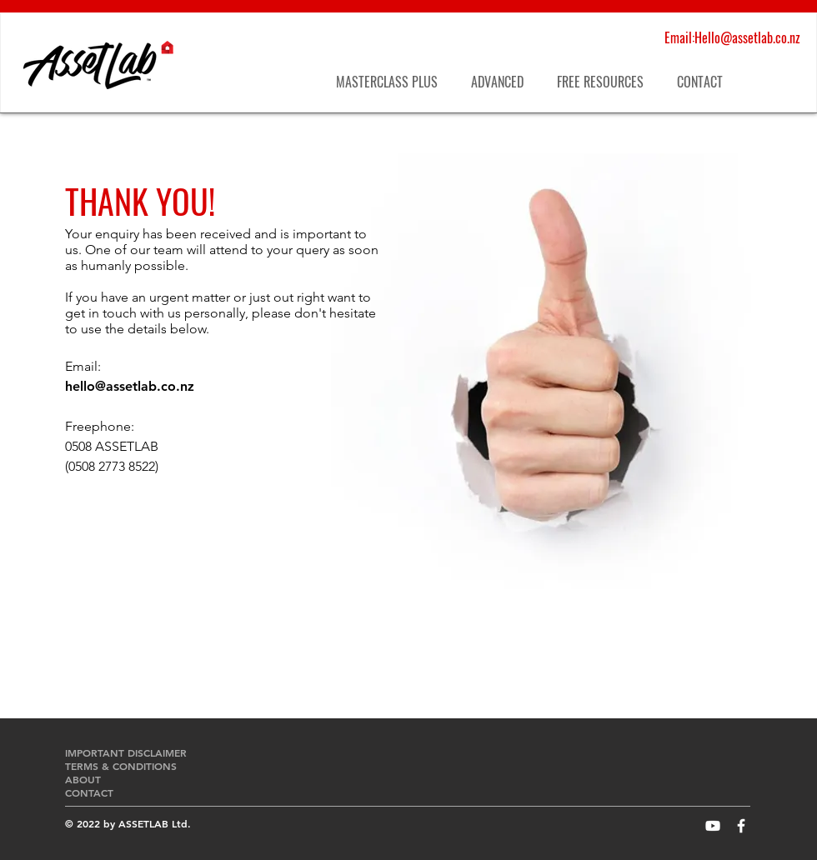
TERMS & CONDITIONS (121, 765)
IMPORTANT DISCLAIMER (127, 752)
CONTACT (89, 792)
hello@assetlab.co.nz (129, 386)
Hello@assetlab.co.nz (747, 38)
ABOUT (83, 779)
